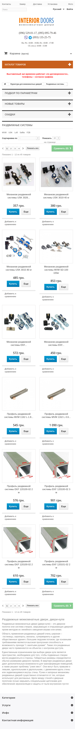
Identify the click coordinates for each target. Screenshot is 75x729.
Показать (47, 138)
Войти (70, 9)
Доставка (37, 4)
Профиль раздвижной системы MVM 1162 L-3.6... (56, 415)
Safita (22, 132)
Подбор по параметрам (21, 93)
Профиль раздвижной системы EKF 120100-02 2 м (19, 489)
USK (11, 132)
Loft (16, 132)
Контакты (6, 4)
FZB (28, 132)
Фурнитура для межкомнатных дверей (26, 84)
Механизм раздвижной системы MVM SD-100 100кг (56, 269)
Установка (52, 4)
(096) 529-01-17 (28, 32)
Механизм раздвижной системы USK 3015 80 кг (19, 268)
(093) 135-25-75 (42, 37)
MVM (4, 132)
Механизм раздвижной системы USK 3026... (19, 196)
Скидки (10, 114)
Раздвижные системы (55, 84)
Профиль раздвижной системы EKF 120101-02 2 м (56, 564)
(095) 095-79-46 (47, 32)
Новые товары (15, 103)
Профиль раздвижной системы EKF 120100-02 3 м (56, 489)
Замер (22, 4)
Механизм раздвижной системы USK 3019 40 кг (56, 196)
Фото (70, 4)
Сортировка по (9, 138)
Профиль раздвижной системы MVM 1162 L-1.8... (18, 415)
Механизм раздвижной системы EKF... (19, 343)
